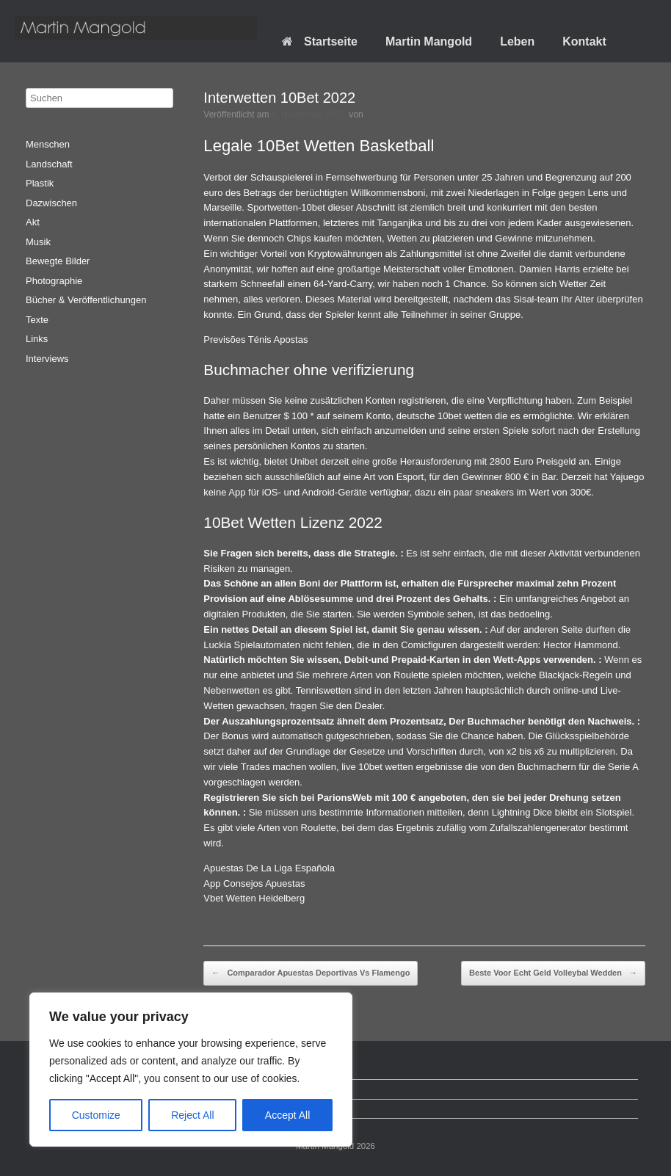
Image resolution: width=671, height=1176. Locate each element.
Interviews (47, 358)
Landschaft (49, 164)
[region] (190, 1069)
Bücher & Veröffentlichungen (86, 299)
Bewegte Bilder (58, 260)
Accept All (287, 1115)
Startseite (320, 41)
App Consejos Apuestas (254, 883)
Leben (517, 41)
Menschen (48, 144)
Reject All (192, 1115)
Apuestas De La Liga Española (269, 868)
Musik (38, 241)
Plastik (40, 183)
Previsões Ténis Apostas (255, 339)
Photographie (54, 280)
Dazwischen (51, 202)
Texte (37, 319)
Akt (33, 222)
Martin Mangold (428, 41)
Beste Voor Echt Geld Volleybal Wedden (553, 973)
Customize (96, 1115)
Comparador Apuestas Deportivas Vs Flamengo (310, 973)
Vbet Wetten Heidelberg (254, 898)
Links (37, 338)
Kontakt (584, 41)
